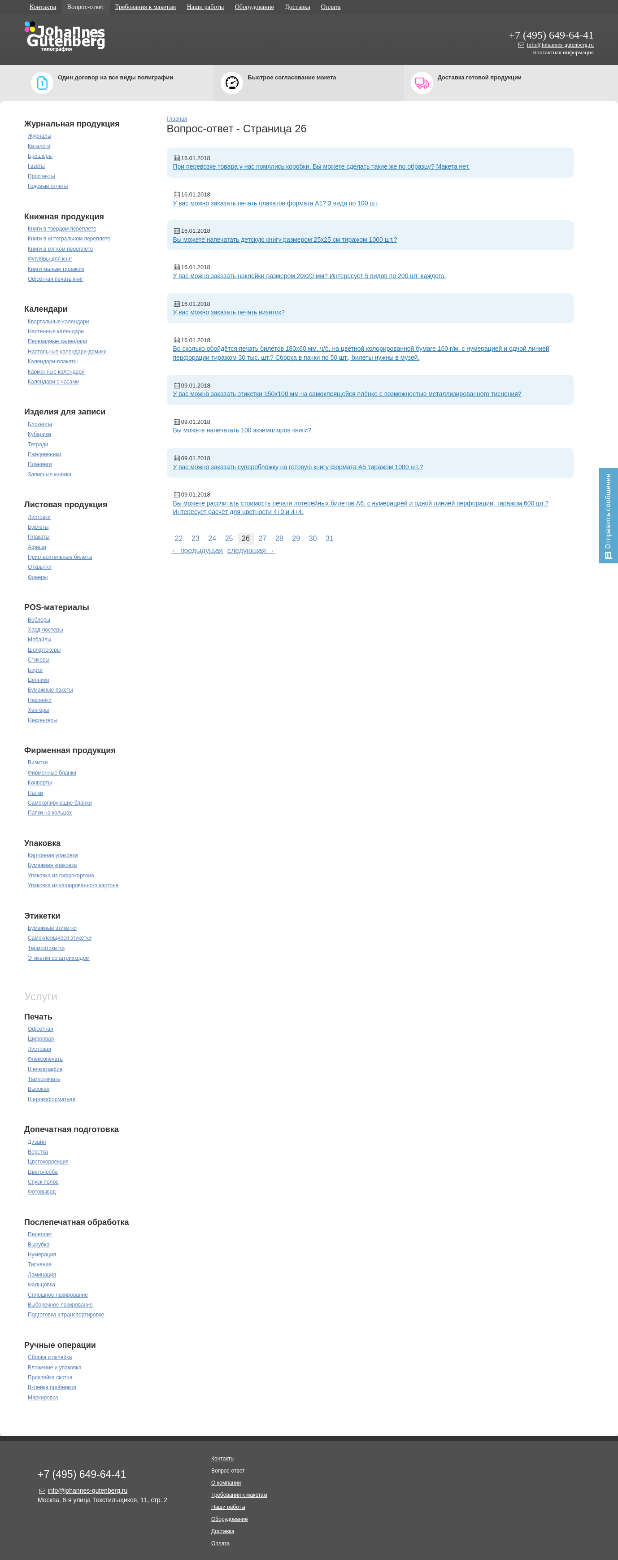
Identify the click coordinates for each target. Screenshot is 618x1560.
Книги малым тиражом (56, 269)
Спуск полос (43, 1182)
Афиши (37, 547)
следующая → (251, 550)
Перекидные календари (57, 341)
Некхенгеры (42, 720)
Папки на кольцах (50, 813)
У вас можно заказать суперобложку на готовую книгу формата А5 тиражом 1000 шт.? (298, 467)
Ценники (38, 680)
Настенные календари (56, 331)
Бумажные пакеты (50, 690)
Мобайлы (39, 639)
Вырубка (38, 1245)
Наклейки (40, 700)
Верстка (38, 1152)
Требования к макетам (145, 6)
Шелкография (45, 1069)
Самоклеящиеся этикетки (59, 938)
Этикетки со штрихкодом (59, 958)
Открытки (40, 567)
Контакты (43, 6)
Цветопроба (43, 1172)
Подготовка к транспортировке (66, 1315)
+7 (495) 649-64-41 (551, 35)
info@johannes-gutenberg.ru (560, 44)
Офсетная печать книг (55, 279)
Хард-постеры (45, 630)
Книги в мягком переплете (60, 249)
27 (262, 539)
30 (313, 539)
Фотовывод (42, 1192)
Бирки (35, 670)
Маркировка (43, 1397)
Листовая (39, 1049)
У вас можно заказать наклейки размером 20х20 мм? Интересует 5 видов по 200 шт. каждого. (309, 275)
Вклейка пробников (52, 1387)
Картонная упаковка (53, 855)
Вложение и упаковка (55, 1367)
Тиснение (40, 1264)
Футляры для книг (50, 259)
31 (330, 539)
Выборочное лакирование (60, 1305)
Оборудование (254, 6)
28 (279, 539)
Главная (177, 119)
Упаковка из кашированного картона (73, 885)
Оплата (331, 6)
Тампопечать (44, 1079)
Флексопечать (45, 1059)
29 (296, 539)
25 (229, 539)
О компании (226, 1483)
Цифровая (41, 1039)
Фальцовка (41, 1284)
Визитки (38, 762)
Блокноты (40, 424)
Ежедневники (44, 454)
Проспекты (41, 176)
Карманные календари (56, 372)
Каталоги (39, 146)
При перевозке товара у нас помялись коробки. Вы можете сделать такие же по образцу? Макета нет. (321, 166)
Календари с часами (53, 382)
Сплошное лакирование (58, 1295)
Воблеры (39, 620)
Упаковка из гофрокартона (61, 875)
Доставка (297, 6)
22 (179, 539)
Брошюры (40, 156)
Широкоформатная (51, 1099)
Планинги (40, 464)
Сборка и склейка (50, 1357)
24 (212, 539)
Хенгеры (38, 710)
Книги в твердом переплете (62, 229)
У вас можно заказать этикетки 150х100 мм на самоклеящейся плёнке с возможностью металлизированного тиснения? (347, 393)
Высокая (38, 1089)
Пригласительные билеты (60, 557)
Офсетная (40, 1029)
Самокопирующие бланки (59, 803)
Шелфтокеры (44, 650)
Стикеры (38, 660)
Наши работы (205, 6)
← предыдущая (197, 550)
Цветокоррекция (48, 1162)
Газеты (36, 166)
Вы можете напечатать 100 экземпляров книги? (242, 430)
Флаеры (38, 577)
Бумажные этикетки (52, 928)
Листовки (39, 517)
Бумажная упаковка (52, 865)
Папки (35, 793)
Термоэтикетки (46, 948)
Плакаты (38, 537)
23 (195, 539)
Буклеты (38, 527)
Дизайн (37, 1142)
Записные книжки (49, 474)
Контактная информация (563, 52)
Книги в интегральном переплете (69, 238)
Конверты (40, 783)
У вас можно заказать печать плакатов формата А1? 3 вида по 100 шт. (276, 203)
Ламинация (42, 1275)
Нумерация (42, 1254)
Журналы (39, 136)
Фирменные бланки (52, 773)
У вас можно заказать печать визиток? (229, 312)
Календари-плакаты (53, 361)
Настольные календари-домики (67, 352)
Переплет (40, 1234)
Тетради (38, 444)
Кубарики (39, 434)
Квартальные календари (58, 321)
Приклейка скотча (50, 1377)
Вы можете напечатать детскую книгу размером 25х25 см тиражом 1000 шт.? (285, 239)
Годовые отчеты (48, 186)
